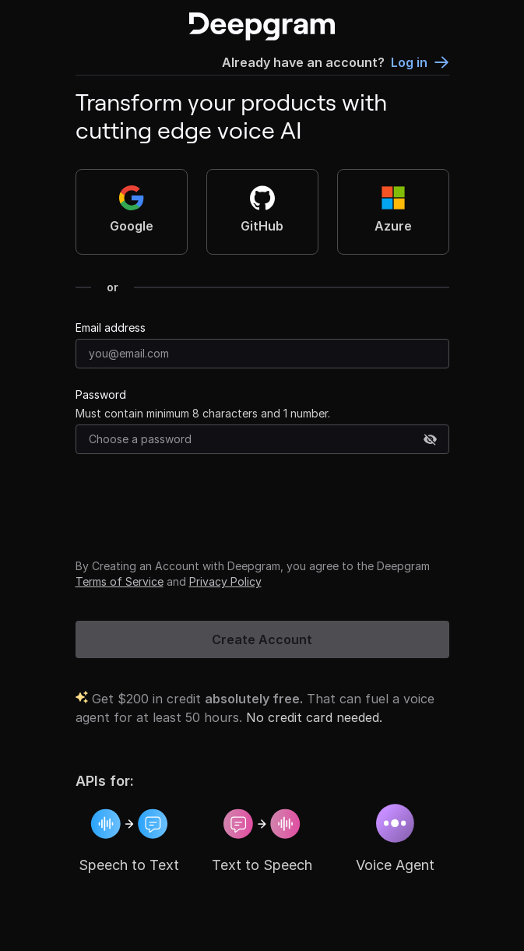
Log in (420, 62)
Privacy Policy (225, 581)
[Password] (262, 439)
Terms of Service (120, 581)
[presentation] (194, 503)
